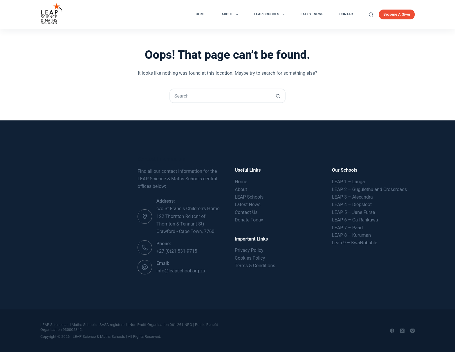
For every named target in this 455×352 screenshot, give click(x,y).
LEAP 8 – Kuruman (351, 235)
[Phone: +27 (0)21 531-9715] (145, 247)
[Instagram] (412, 331)
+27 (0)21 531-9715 (176, 251)
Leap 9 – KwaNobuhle (354, 242)
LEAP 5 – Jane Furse (353, 212)
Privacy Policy (249, 250)
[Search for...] (220, 96)
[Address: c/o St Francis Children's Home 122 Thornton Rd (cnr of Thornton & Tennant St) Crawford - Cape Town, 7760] (145, 216)
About (231, 14)
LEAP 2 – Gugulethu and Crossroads (369, 189)
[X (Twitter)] (402, 331)
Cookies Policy (250, 258)
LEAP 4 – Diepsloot (352, 204)
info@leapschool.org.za (180, 271)
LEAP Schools (270, 14)
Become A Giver (396, 14)
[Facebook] (392, 331)
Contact (347, 14)
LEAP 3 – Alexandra (352, 197)
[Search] (371, 14)
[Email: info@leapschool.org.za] (145, 267)
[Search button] (277, 96)
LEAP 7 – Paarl (347, 227)
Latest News (312, 14)
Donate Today (249, 220)
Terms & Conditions (255, 265)
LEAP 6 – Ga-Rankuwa (355, 220)
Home (200, 14)
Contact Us (246, 212)
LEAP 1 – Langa (348, 181)
